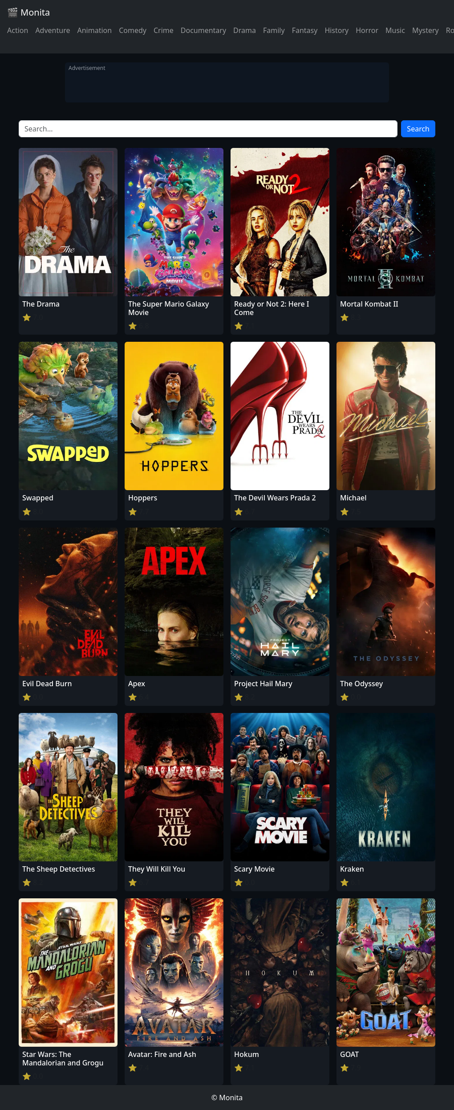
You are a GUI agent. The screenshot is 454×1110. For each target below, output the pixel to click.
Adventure (52, 30)
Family (274, 30)
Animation (94, 30)
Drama (244, 30)
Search (418, 129)
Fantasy (305, 30)
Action (17, 30)
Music (395, 30)
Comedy (132, 30)
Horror (367, 30)
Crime (164, 30)
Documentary (203, 30)
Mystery (425, 30)
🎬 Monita (28, 12)
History (336, 30)
